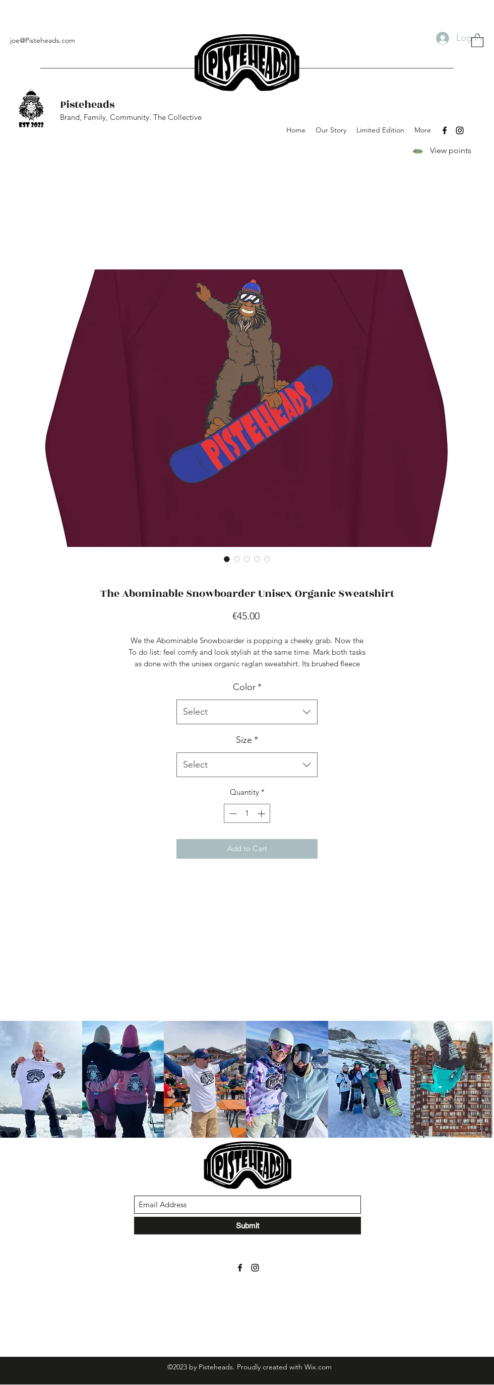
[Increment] (262, 813)
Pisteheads (87, 104)
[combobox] (247, 712)
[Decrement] (232, 813)
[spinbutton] (247, 813)
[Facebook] (445, 130)
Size (247, 739)
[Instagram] (460, 130)
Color (247, 686)
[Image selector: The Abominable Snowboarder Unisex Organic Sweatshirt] (227, 559)
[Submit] (247, 1225)
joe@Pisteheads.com (42, 40)
